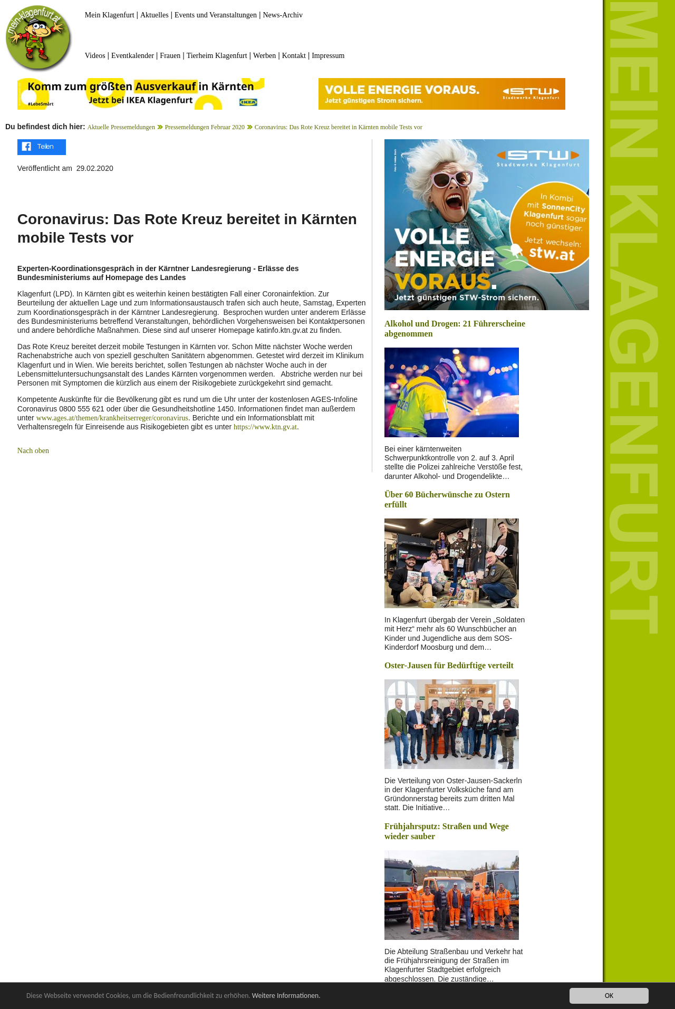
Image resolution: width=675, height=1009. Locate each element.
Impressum (328, 56)
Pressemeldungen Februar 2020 (205, 127)
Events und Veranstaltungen (216, 15)
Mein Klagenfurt (109, 15)
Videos (95, 56)
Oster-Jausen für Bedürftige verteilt (449, 665)
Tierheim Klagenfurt (217, 56)
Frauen (170, 56)
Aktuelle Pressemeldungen (121, 127)
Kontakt (294, 56)
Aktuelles (154, 15)
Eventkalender (132, 56)
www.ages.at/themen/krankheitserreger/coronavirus (112, 418)
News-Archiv (283, 15)
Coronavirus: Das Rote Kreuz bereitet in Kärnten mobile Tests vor (338, 127)
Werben (264, 56)
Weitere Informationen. (286, 996)
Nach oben (33, 451)
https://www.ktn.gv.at (265, 427)
